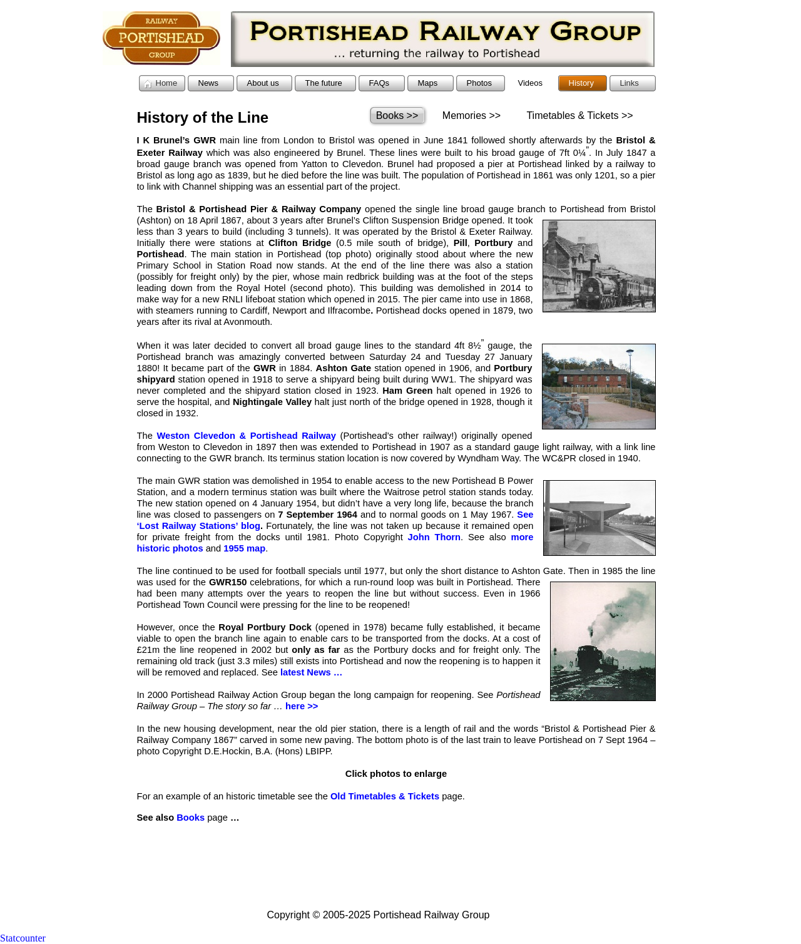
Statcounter (23, 938)
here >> (301, 706)
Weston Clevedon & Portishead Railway (245, 436)
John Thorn (434, 537)
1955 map (244, 548)
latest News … (311, 672)
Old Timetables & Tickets (384, 796)
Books (190, 818)
